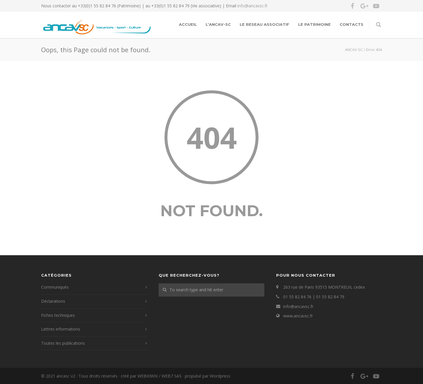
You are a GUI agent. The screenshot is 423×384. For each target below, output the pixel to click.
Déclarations (53, 301)
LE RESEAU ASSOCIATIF (264, 24)
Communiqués (55, 287)
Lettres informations (60, 329)
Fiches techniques (58, 315)
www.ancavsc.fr (298, 316)
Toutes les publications (63, 343)
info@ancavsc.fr (252, 6)
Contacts (351, 24)
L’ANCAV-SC (218, 24)
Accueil (188, 24)
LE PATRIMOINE (314, 24)
